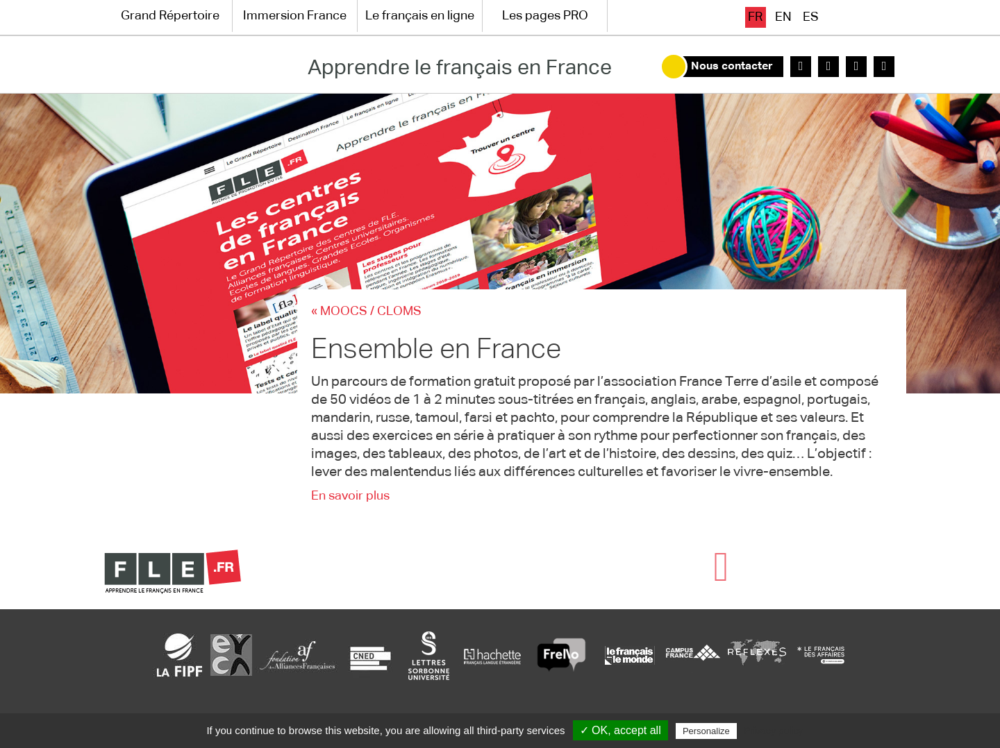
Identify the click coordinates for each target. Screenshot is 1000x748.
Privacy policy (773, 730)
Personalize (706, 731)
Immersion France (295, 16)
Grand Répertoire (170, 16)
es (811, 17)
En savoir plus (350, 496)
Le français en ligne (419, 16)
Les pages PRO (545, 16)
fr (755, 17)
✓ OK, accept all (620, 730)
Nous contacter (732, 66)
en (783, 17)
